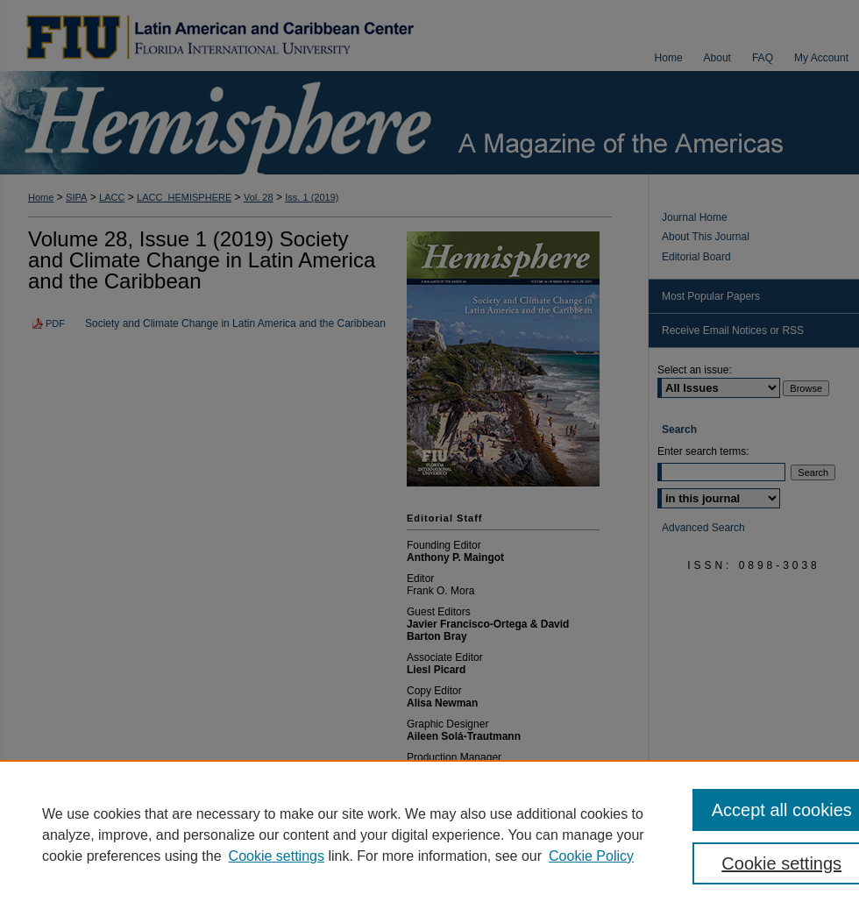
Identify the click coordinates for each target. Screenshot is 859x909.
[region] (429, 834)
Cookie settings (276, 856)
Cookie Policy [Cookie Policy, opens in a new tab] (591, 856)
